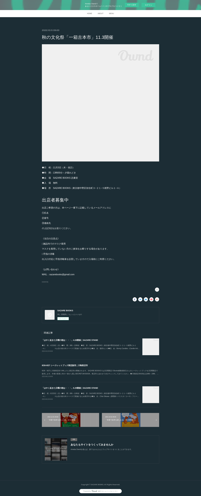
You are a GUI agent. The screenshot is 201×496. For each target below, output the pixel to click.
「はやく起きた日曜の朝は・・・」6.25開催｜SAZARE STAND (70, 388)
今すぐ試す (131, 5)
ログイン (148, 5)
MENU (111, 14)
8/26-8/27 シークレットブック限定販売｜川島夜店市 (65, 365)
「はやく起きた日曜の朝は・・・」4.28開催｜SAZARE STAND (70, 340)
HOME (89, 14)
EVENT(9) (45, 282)
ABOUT (100, 14)
